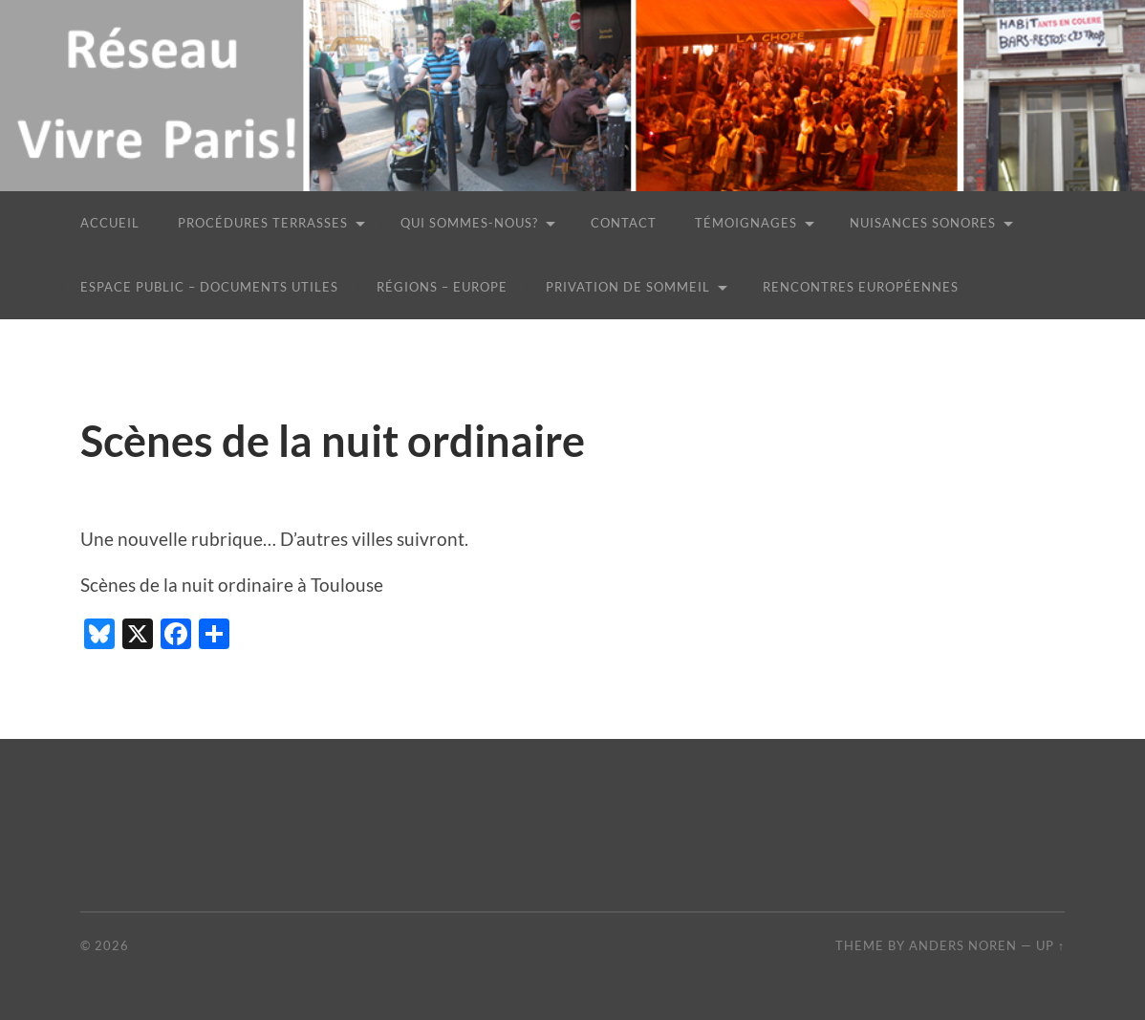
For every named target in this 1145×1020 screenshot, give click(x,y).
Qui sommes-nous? (469, 222)
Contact (624, 222)
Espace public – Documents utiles (209, 286)
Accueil (110, 222)
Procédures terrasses (263, 222)
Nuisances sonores (923, 222)
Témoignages (746, 222)
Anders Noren (963, 945)
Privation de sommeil (628, 286)
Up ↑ (1050, 945)
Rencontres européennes (861, 286)
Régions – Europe (442, 286)
